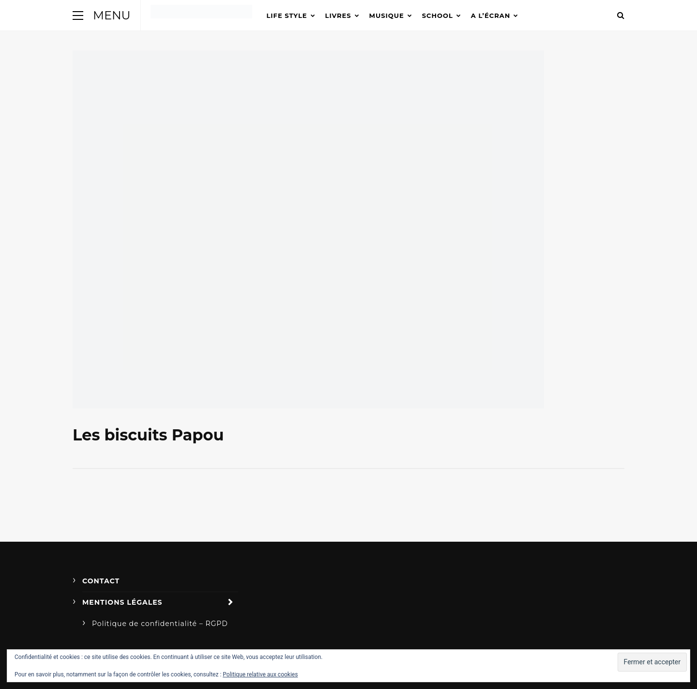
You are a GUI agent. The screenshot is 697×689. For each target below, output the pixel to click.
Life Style (287, 15)
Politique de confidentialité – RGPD (160, 623)
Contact (101, 581)
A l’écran (490, 15)
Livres (338, 15)
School (437, 15)
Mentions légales (122, 602)
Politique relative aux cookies (260, 674)
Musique (386, 15)
